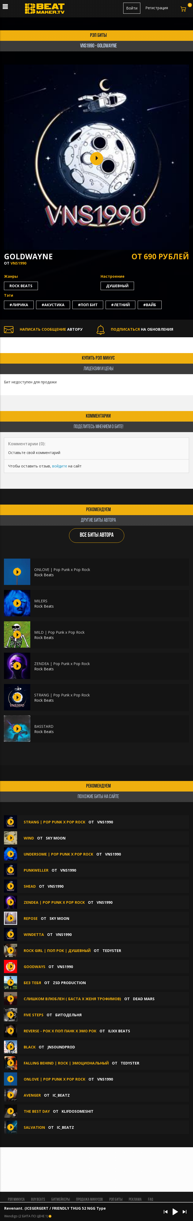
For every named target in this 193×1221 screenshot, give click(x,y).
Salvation (34, 1127)
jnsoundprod (61, 1046)
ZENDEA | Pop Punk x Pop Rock (62, 663)
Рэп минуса (16, 1200)
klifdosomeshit (77, 1111)
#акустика (53, 304)
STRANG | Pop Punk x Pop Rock (62, 694)
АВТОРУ (43, 329)
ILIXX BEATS (119, 1030)
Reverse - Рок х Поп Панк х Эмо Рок (60, 1030)
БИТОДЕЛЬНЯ (68, 1014)
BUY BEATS (38, 1200)
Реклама (135, 1200)
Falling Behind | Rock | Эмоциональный (66, 1063)
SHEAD (30, 886)
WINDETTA (34, 934)
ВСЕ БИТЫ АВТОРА (96, 535)
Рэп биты (115, 1200)
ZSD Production (69, 982)
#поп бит (88, 304)
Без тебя (32, 982)
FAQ (150, 1200)
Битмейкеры (60, 1200)
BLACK (30, 1046)
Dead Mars (144, 998)
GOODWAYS (34, 966)
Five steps (34, 1014)
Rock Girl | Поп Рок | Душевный (57, 950)
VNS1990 (18, 263)
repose (31, 918)
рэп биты (98, 35)
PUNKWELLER (36, 870)
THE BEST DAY (37, 1111)
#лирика (18, 304)
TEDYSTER (111, 950)
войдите (59, 465)
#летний (120, 304)
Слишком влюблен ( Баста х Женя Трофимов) (72, 998)
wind (29, 838)
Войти (131, 8)
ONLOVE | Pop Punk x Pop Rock (62, 569)
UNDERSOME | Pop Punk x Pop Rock (58, 854)
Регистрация (156, 7)
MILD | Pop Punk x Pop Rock (59, 632)
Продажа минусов (89, 1200)
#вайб (149, 304)
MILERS (40, 600)
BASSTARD (43, 726)
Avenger (32, 1095)
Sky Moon (56, 838)
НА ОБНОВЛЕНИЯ (135, 329)
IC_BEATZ (61, 1095)
